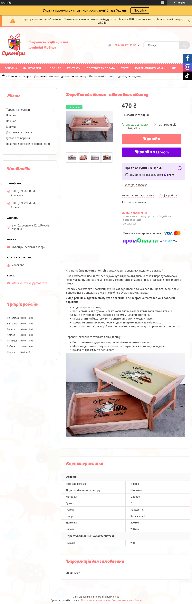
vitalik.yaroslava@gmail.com (29, 283)
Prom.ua (114, 596)
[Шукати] (184, 45)
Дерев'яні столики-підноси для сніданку (60, 76)
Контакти (74, 68)
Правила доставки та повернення (28, 143)
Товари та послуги (19, 76)
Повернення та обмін (150, 68)
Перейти (140, 10)
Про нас (55, 68)
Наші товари (32, 68)
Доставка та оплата (100, 68)
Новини (11, 115)
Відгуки (11, 126)
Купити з (152, 152)
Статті (125, 68)
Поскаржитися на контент (95, 600)
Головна (11, 68)
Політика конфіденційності (127, 600)
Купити (151, 139)
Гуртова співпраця (18, 138)
